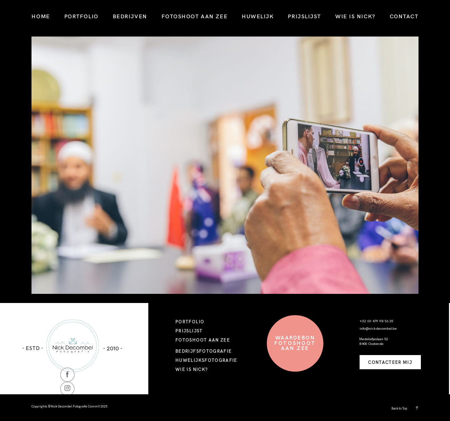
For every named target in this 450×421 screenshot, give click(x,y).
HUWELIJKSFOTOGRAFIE (206, 360)
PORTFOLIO (81, 16)
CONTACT (404, 16)
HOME (40, 16)
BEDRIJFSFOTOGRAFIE (203, 351)
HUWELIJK (258, 16)
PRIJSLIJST (304, 16)
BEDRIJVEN (130, 16)
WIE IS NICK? (355, 16)
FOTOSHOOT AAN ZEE (195, 16)
